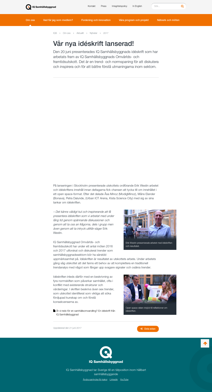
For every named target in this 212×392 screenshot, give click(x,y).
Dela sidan (147, 328)
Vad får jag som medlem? (58, 20)
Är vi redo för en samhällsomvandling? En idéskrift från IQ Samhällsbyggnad (84, 312)
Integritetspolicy (119, 6)
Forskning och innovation (96, 20)
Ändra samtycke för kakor (95, 379)
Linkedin (114, 379)
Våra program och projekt (134, 20)
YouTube (124, 379)
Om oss (30, 20)
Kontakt (91, 6)
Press (103, 6)
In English (137, 6)
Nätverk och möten (168, 20)
